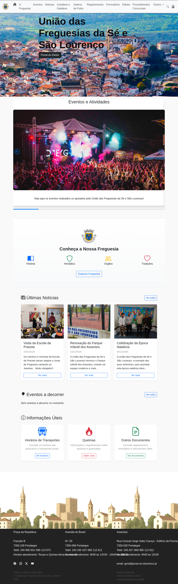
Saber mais (89, 455)
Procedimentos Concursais (141, 6)
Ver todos (151, 394)
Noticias (49, 4)
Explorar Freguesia (89, 274)
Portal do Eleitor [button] (50, 55)
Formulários (113, 4)
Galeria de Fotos (78, 6)
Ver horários (42, 455)
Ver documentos (135, 455)
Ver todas (151, 298)
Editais (126, 4)
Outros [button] (157, 4)
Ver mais (42, 375)
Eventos (38, 4)
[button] (17, 151)
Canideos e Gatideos (63, 6)
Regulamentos (95, 4)
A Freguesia (25, 6)
